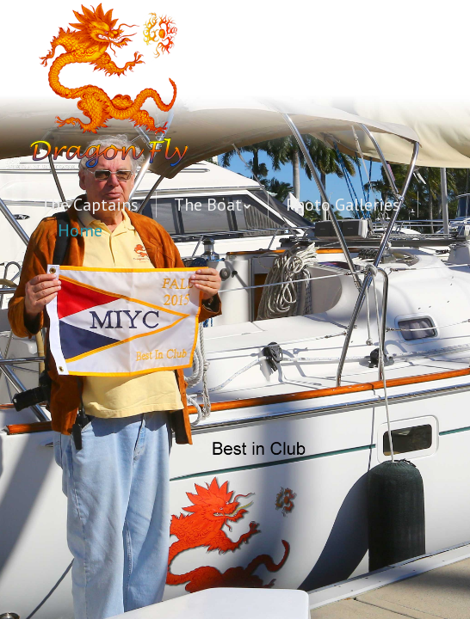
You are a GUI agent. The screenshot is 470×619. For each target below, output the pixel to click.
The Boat (208, 204)
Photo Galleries (343, 204)
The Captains (89, 204)
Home (80, 230)
